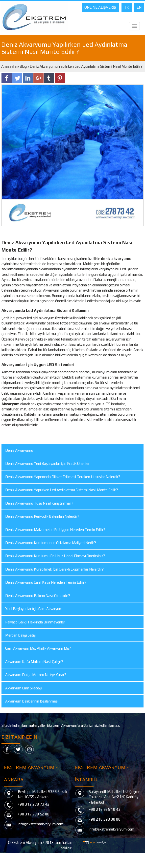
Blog (23, 66)
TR (126, 7)
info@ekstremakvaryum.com (40, 824)
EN (139, 7)
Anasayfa (9, 66)
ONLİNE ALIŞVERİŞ (100, 7)
